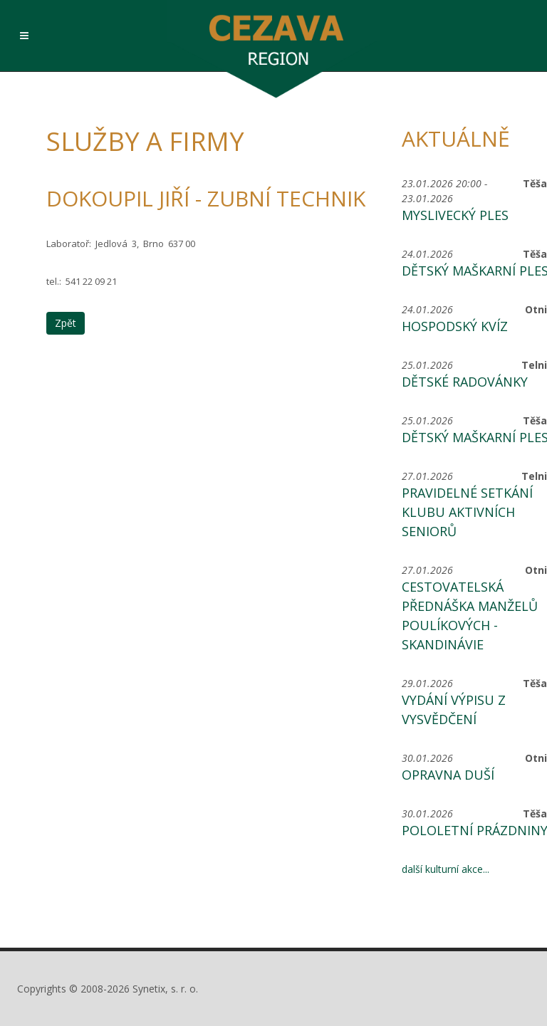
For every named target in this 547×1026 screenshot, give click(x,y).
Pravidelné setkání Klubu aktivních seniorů (467, 512)
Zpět (65, 323)
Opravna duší (448, 774)
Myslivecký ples (455, 215)
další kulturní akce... (445, 869)
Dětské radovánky (465, 381)
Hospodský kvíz (455, 326)
